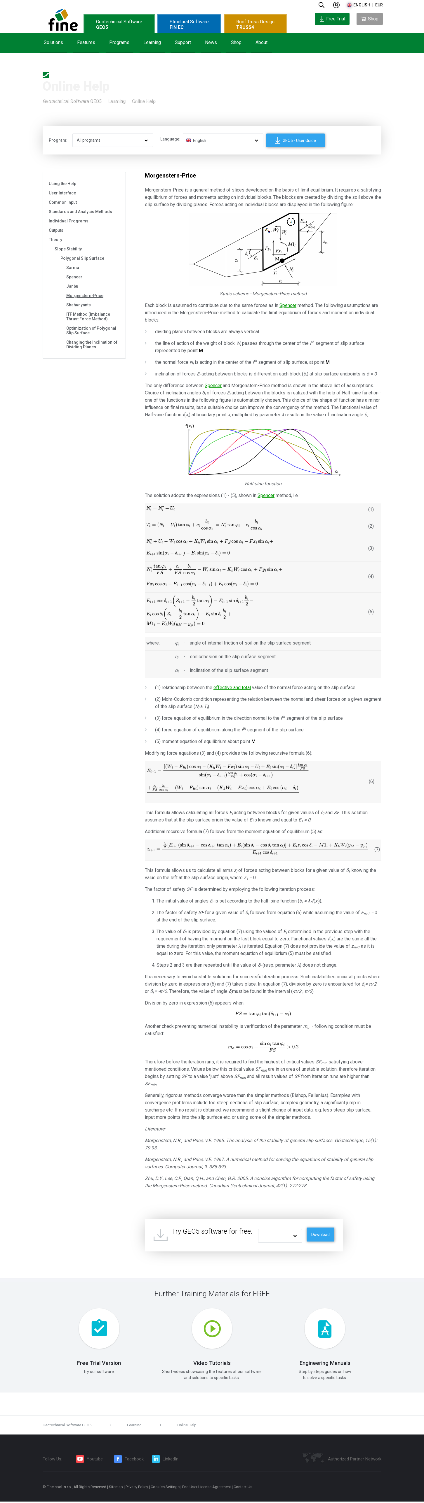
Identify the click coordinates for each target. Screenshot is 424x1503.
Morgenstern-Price (84, 295)
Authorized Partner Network (354, 1460)
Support (183, 42)
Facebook (134, 1460)
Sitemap (116, 1488)
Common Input (63, 202)
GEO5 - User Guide (295, 140)
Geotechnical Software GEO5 (72, 101)
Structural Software (189, 24)
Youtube (95, 1460)
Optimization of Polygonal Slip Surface (91, 330)
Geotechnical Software (119, 24)
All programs (88, 140)
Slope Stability (68, 249)
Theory (55, 239)
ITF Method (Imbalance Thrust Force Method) (88, 316)
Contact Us (243, 1488)
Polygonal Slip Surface (82, 258)
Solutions (53, 42)
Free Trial (332, 19)
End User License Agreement (206, 1488)
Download (320, 1234)
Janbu (72, 286)
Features (86, 42)
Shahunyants (78, 305)
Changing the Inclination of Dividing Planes (91, 344)
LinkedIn (170, 1460)
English (199, 140)
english (361, 5)
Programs (119, 42)
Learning (152, 42)
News (211, 42)
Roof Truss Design (255, 24)
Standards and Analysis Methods (80, 211)
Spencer (74, 277)
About (261, 42)
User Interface (62, 193)
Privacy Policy (137, 1488)
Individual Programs (68, 221)
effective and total (232, 687)
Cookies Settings (165, 1488)
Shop (236, 42)
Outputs (56, 230)
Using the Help (62, 183)
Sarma (72, 267)
